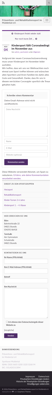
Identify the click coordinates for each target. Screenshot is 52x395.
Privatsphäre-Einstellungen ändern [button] (34, 379)
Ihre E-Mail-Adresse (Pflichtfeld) (26, 269)
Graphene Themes (24, 392)
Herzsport (8, 189)
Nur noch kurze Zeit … (24, 39)
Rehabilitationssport (12, 195)
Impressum (30, 376)
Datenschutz (43, 376)
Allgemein (36, 52)
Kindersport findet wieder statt (27, 33)
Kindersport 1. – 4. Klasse (15, 205)
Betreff (26, 279)
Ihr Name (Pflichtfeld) (26, 260)
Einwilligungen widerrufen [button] (38, 384)
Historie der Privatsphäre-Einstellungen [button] (32, 381)
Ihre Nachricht (26, 301)
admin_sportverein (21, 52)
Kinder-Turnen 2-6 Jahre (14, 200)
